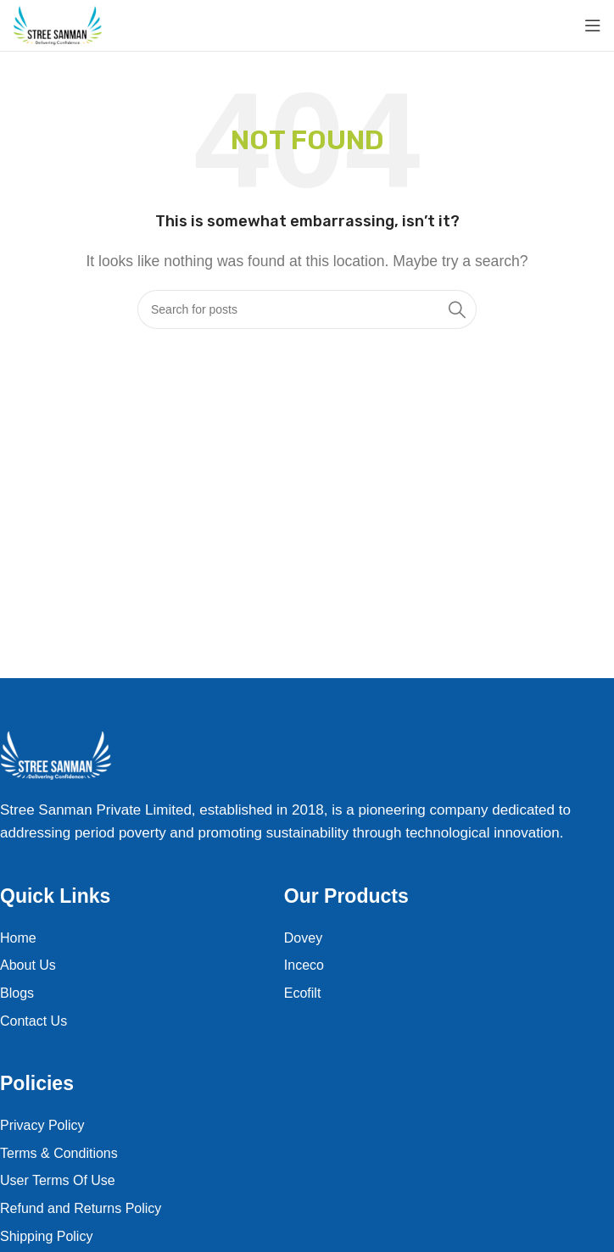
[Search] (307, 309)
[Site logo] (58, 25)
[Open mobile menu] (593, 25)
